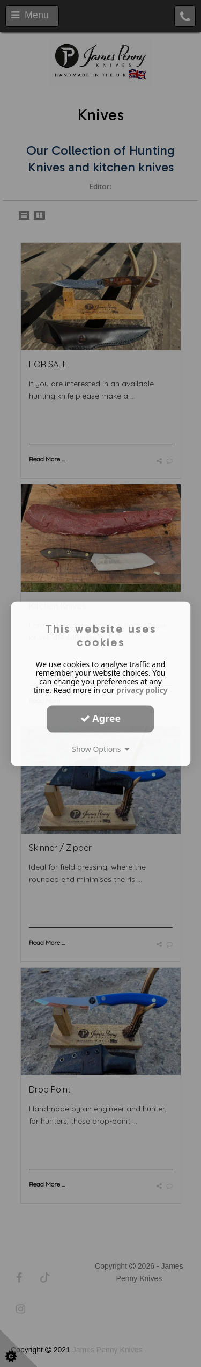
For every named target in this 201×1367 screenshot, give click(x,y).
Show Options (100, 749)
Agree (100, 718)
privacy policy (142, 690)
